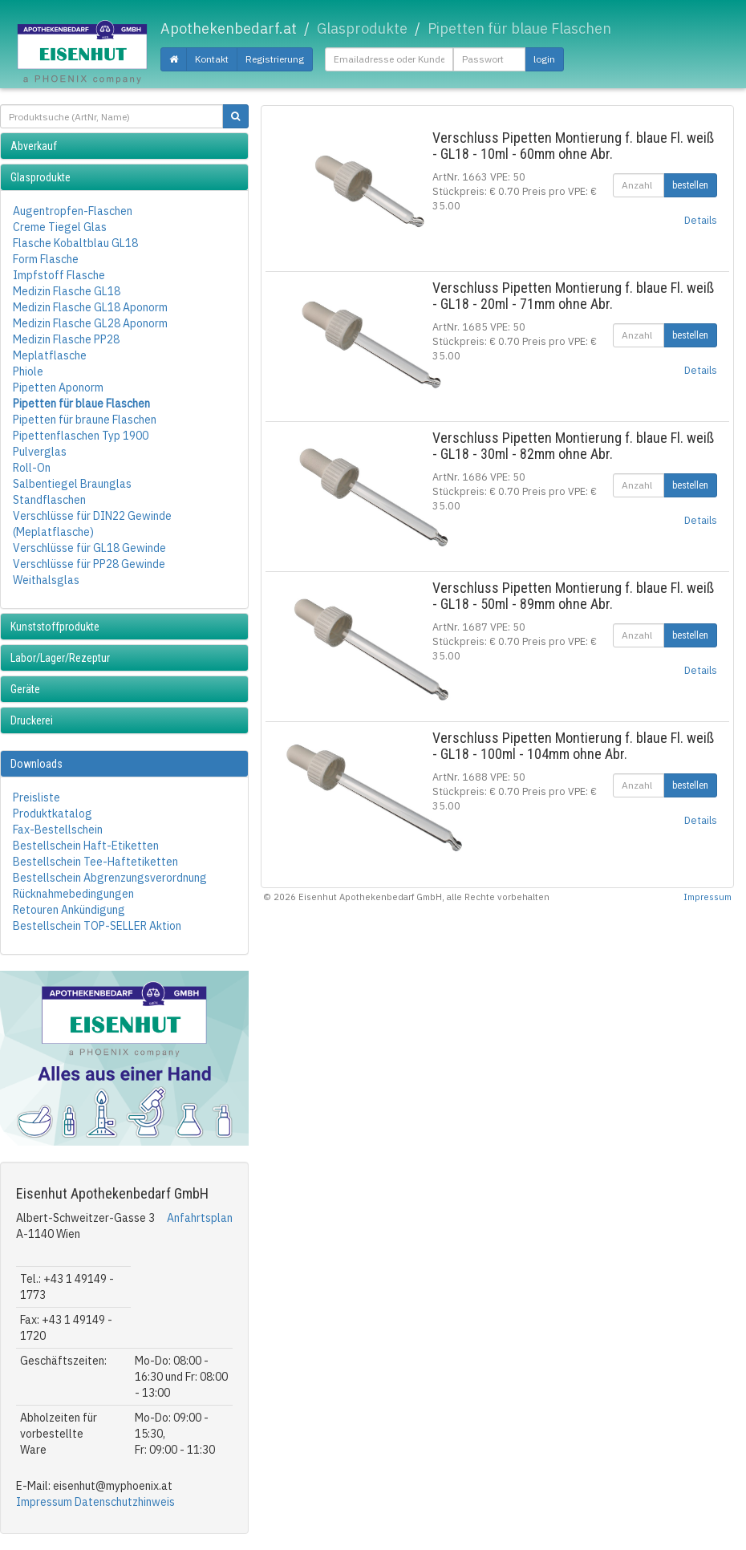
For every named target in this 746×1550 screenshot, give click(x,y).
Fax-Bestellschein (58, 829)
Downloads (36, 763)
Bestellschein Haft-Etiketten (86, 845)
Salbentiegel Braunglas (72, 484)
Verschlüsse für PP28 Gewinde (89, 564)
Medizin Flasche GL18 (66, 291)
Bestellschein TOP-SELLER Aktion (97, 926)
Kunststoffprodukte (54, 626)
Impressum (44, 1502)
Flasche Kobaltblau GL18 (75, 243)
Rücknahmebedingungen (73, 894)
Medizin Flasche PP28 (66, 339)
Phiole (28, 371)
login (544, 59)
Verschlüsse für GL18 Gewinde (89, 548)
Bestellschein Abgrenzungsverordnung (110, 877)
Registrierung (274, 59)
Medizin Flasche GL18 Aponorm (90, 307)
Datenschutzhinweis (125, 1502)
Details (700, 219)
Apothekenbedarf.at (228, 28)
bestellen (690, 185)
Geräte (25, 689)
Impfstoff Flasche (59, 275)
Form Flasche (46, 259)
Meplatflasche (50, 355)
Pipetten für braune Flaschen (84, 419)
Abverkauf (33, 146)
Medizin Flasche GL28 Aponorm (90, 323)
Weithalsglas (46, 580)
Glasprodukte (40, 177)
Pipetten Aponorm (58, 387)
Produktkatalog (52, 813)
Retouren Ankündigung (69, 910)
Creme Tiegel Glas (60, 227)
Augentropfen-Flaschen (72, 211)
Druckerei (31, 720)
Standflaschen (49, 500)
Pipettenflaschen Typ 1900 (80, 435)
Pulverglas (40, 451)
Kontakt (212, 59)
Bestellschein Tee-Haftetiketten (95, 861)
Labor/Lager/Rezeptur (60, 657)
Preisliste (36, 797)
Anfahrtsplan (200, 1218)
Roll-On (32, 468)
